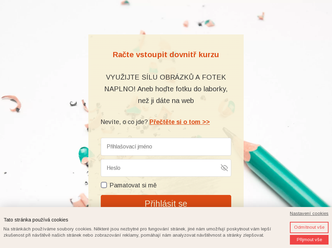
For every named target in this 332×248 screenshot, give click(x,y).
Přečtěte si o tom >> (179, 121)
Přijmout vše (309, 239)
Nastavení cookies (309, 213)
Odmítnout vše (309, 227)
